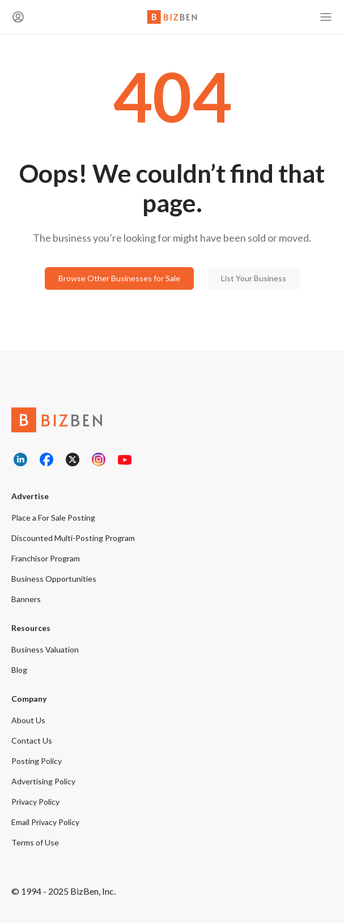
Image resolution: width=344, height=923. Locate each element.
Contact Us (31, 740)
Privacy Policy (35, 801)
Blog (19, 670)
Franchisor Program (45, 558)
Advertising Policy (43, 781)
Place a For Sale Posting (53, 517)
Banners (26, 599)
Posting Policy (36, 761)
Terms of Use (35, 842)
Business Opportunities (53, 578)
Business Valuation (45, 649)
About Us (28, 720)
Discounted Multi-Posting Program (73, 538)
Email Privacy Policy (45, 822)
